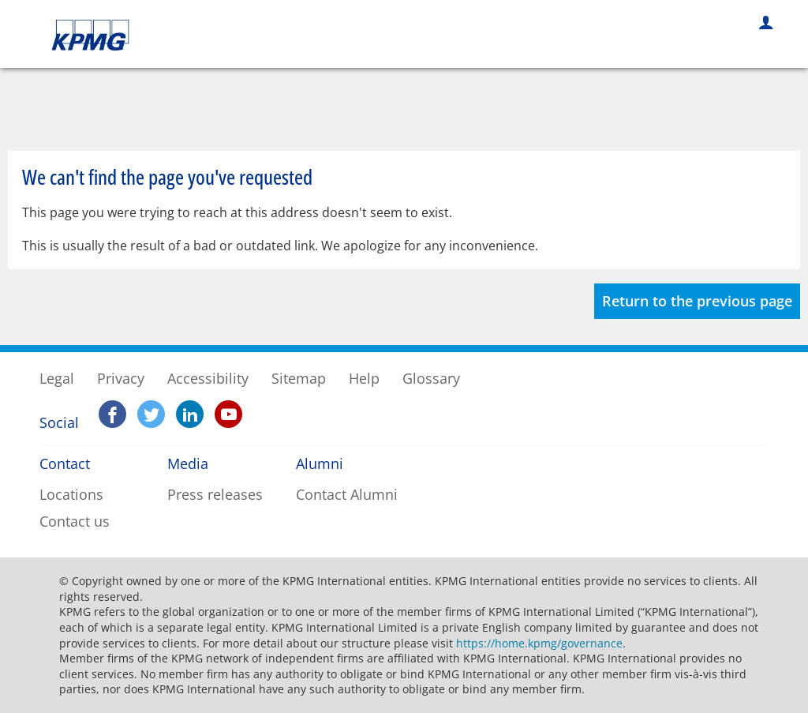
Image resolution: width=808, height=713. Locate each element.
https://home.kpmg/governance (539, 643)
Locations (71, 494)
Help (364, 378)
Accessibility (208, 378)
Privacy (120, 378)
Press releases (215, 494)
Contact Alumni (347, 494)
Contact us (74, 521)
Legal (56, 378)
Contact (64, 463)
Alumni (319, 463)
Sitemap (298, 378)
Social (53, 422)
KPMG (95, 35)
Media (187, 463)
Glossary (431, 378)
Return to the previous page (697, 300)
